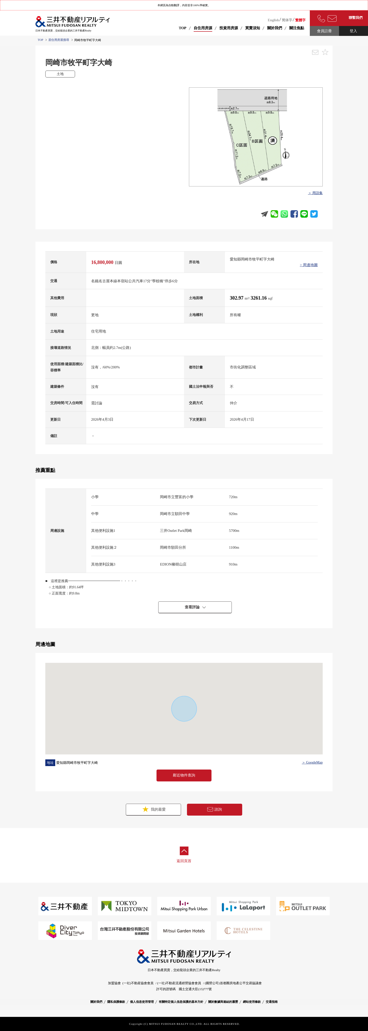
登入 (353, 31)
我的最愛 (153, 809)
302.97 (237, 298)
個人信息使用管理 (142, 1002)
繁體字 (300, 20)
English (273, 20)
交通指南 (272, 1002)
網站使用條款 (252, 1002)
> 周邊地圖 (309, 265)
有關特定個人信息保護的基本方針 (181, 1002)
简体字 (287, 20)
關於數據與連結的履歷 (223, 1002)
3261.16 (259, 298)
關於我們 (96, 1002)
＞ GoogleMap (312, 762)
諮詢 (214, 809)
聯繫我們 (356, 18)
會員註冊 (324, 31)
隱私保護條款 (116, 1002)
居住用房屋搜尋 (58, 40)
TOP (182, 28)
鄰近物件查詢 (184, 775)
